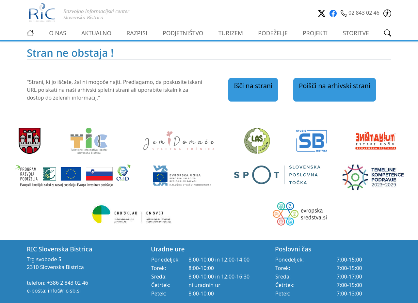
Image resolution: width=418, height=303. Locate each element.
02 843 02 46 (361, 12)
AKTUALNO (96, 33)
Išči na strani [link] (253, 85)
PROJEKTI (315, 33)
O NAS (57, 33)
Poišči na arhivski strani (334, 85)
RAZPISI (136, 33)
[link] (387, 12)
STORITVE (356, 33)
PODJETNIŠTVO (183, 33)
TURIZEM (230, 33)
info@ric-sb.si (64, 290)
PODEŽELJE (273, 33)
